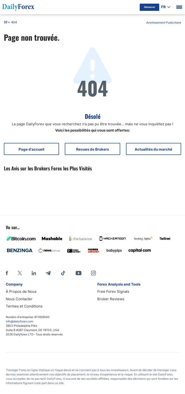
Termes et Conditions (24, 306)
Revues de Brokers (92, 149)
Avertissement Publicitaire (163, 22)
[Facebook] (7, 273)
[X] (20, 273)
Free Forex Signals (113, 291)
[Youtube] (78, 273)
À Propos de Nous (21, 291)
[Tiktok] (63, 273)
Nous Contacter (19, 299)
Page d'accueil (31, 149)
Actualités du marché (153, 149)
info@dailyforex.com (19, 321)
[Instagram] (93, 273)
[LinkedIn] (34, 273)
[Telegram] (48, 273)
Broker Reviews (110, 299)
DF (6, 22)
